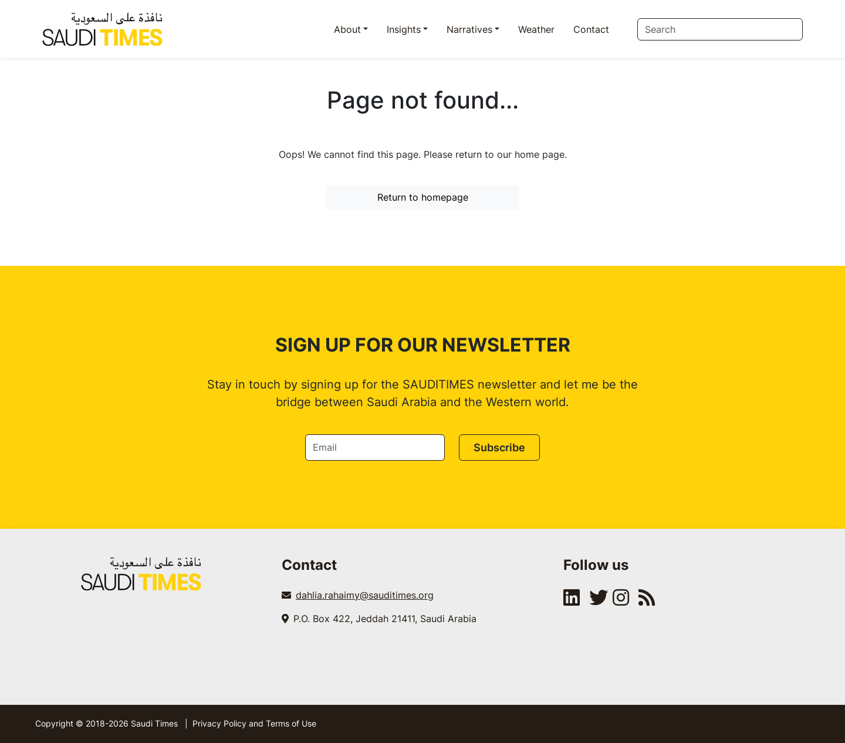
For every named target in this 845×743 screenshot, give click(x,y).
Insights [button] (404, 29)
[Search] (720, 29)
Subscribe (499, 447)
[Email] (375, 447)
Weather (536, 29)
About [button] (347, 29)
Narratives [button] (469, 29)
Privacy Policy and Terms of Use (254, 723)
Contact (591, 29)
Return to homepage (422, 197)
